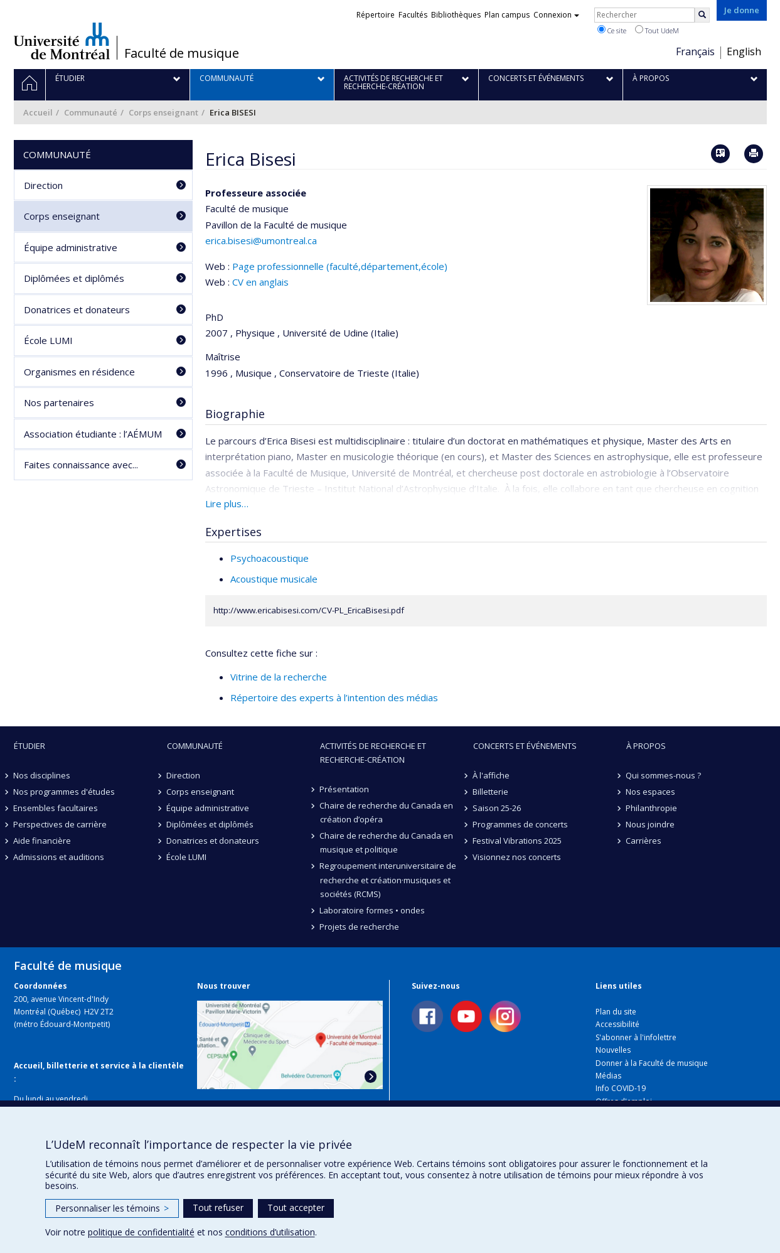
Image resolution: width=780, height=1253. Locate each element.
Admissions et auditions (59, 857)
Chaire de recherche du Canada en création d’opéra (387, 812)
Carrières (644, 840)
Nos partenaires (59, 402)
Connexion (556, 14)
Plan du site (616, 1011)
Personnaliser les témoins (112, 1208)
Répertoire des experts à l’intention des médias (334, 697)
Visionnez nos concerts (517, 857)
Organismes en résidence (79, 371)
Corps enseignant (163, 112)
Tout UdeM (657, 30)
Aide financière (43, 840)
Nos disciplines (42, 775)
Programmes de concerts (521, 824)
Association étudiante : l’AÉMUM (93, 434)
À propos (646, 745)
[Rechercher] (702, 15)
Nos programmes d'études (64, 791)
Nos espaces (651, 791)
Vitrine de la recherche (278, 676)
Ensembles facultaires (56, 808)
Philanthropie (652, 808)
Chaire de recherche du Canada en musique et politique (387, 842)
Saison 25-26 (497, 808)
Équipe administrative (70, 247)
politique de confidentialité (141, 1232)
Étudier (29, 745)
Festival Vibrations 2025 (517, 840)
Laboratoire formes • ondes (372, 910)
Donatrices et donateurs (77, 309)
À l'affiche (491, 775)
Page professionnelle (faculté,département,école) (339, 266)
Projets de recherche (360, 926)
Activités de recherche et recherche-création (373, 752)
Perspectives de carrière (60, 824)
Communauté (90, 112)
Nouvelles (613, 1050)
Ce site (611, 30)
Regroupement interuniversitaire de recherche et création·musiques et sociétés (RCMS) (388, 879)
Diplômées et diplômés (74, 278)
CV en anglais (260, 282)
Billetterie (491, 791)
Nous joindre (650, 824)
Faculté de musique (181, 53)
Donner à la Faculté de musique (652, 1063)
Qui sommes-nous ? (664, 775)
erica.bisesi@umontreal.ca (261, 240)
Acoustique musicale (274, 579)
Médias (608, 1075)
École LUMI (48, 340)
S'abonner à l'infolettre (636, 1037)
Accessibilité (617, 1024)
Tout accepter (295, 1207)
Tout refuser (218, 1207)
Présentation (345, 789)
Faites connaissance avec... (81, 464)
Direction (43, 185)
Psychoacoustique (269, 558)
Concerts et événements (525, 745)
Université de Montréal (62, 41)
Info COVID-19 (621, 1088)
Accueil (38, 112)
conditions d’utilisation (270, 1232)
